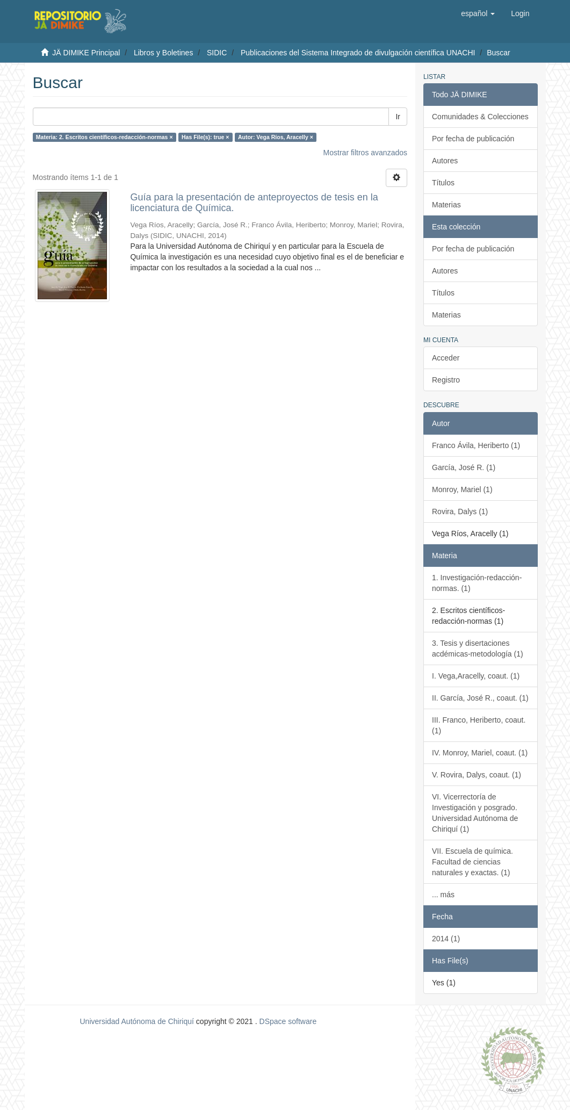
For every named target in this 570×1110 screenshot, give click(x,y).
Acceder (445, 358)
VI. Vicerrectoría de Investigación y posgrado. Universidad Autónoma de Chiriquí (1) (475, 812)
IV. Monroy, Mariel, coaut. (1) (480, 752)
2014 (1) (446, 938)
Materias (446, 204)
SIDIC (217, 52)
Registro (446, 380)
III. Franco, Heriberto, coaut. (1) (478, 725)
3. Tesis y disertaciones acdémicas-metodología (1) (477, 648)
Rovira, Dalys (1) (460, 511)
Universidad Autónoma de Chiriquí (136, 1021)
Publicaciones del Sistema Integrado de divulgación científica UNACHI (358, 52)
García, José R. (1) (463, 467)
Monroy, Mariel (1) (462, 489)
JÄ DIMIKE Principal (86, 52)
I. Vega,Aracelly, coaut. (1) (476, 676)
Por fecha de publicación (473, 138)
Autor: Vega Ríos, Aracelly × (275, 137)
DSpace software (288, 1021)
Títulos (443, 182)
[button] (478, 13)
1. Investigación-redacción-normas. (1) (477, 583)
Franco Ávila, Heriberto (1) (476, 445)
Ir (397, 116)
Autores (445, 160)
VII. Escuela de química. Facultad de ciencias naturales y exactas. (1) (472, 862)
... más (443, 894)
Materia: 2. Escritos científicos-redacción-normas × (104, 137)
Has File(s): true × (205, 137)
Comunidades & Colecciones (480, 116)
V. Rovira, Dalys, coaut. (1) (476, 774)
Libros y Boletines (163, 52)
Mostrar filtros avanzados (365, 152)
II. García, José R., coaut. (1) (480, 698)
